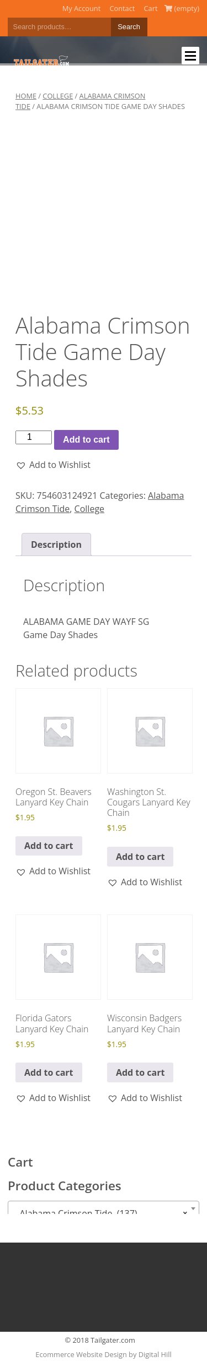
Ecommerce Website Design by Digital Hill (103, 1354)
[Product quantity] (33, 437)
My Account (81, 8)
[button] (53, 464)
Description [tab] (56, 544)
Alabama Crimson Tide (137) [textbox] (100, 1213)
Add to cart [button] (48, 846)
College (58, 96)
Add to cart (86, 439)
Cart (151, 8)
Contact (122, 8)
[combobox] (103, 1208)
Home (25, 96)
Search (129, 27)
